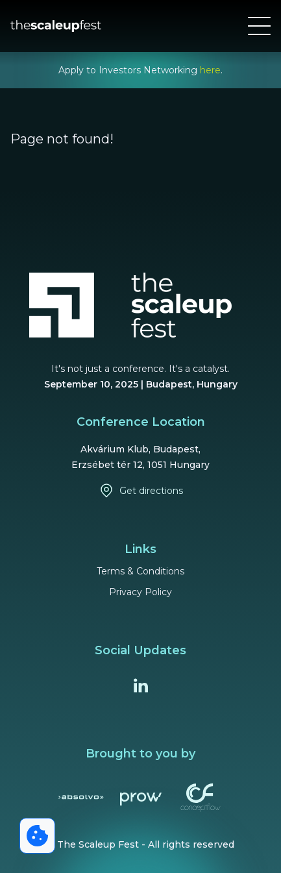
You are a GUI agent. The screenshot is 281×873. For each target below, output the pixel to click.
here (210, 70)
